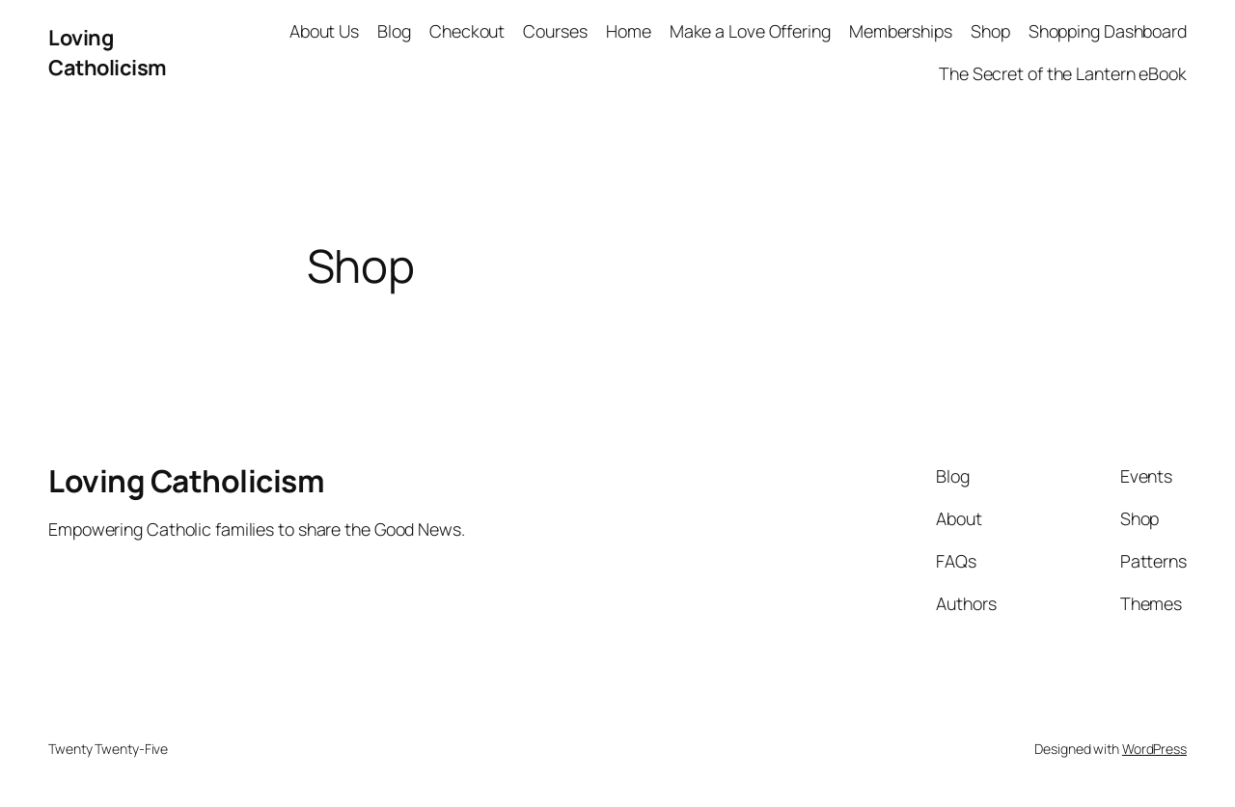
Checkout (467, 30)
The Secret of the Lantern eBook (1063, 73)
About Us (324, 30)
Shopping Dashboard (1108, 30)
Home (628, 30)
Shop (990, 30)
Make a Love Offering (750, 30)
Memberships (900, 30)
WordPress (1154, 748)
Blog (394, 30)
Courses (555, 30)
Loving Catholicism (107, 52)
